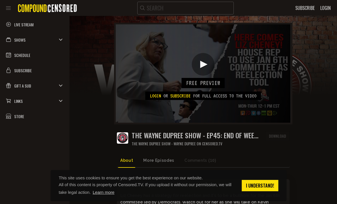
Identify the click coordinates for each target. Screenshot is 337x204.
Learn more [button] (104, 192)
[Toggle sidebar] (8, 7)
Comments (200, 160)
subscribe (180, 96)
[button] (35, 39)
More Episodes (158, 160)
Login (155, 96)
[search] (185, 8)
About (126, 160)
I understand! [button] (260, 185)
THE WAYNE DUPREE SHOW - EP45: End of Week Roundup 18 (195, 135)
